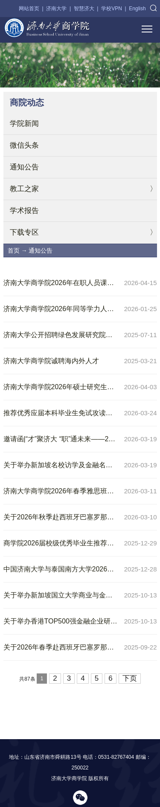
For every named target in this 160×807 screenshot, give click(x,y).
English (137, 9)
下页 (129, 678)
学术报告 (24, 211)
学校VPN (111, 9)
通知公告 (24, 167)
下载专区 (24, 232)
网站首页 (29, 9)
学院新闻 (24, 123)
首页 (14, 250)
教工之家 (24, 189)
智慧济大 (84, 9)
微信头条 (24, 145)
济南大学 (56, 9)
